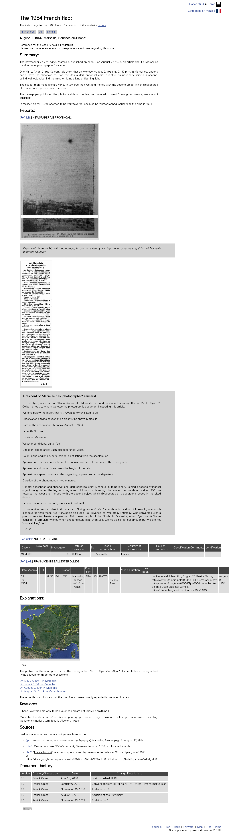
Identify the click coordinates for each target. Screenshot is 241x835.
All (40, 32)
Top (168, 827)
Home (211, 4)
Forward (188, 827)
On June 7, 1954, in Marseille (37, 684)
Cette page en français (204, 11)
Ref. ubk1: (26, 539)
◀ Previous (28, 32)
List (208, 827)
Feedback (156, 827)
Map (200, 827)
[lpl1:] (29, 740)
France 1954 (196, 4)
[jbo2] (29, 752)
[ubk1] (29, 746)
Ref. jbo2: (26, 561)
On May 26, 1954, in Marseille (38, 681)
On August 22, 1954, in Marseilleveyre (43, 691)
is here (102, 25)
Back (177, 827)
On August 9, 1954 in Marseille (38, 688)
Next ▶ (51, 32)
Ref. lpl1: (25, 118)
